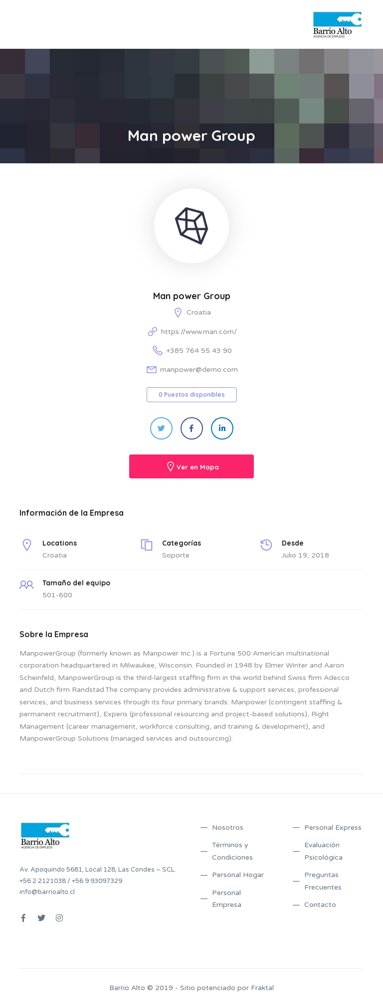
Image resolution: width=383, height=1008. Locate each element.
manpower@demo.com (199, 369)
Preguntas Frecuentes (323, 881)
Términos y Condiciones (232, 851)
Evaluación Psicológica (323, 851)
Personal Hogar (238, 875)
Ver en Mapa (198, 467)
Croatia (199, 312)
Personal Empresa (226, 899)
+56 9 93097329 (97, 881)
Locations (59, 543)
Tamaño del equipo (76, 582)
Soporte (176, 555)
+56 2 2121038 (42, 881)
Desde (293, 543)
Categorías (181, 543)
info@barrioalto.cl (47, 892)
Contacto (320, 904)
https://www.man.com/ (199, 332)
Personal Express (333, 827)
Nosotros (227, 827)
